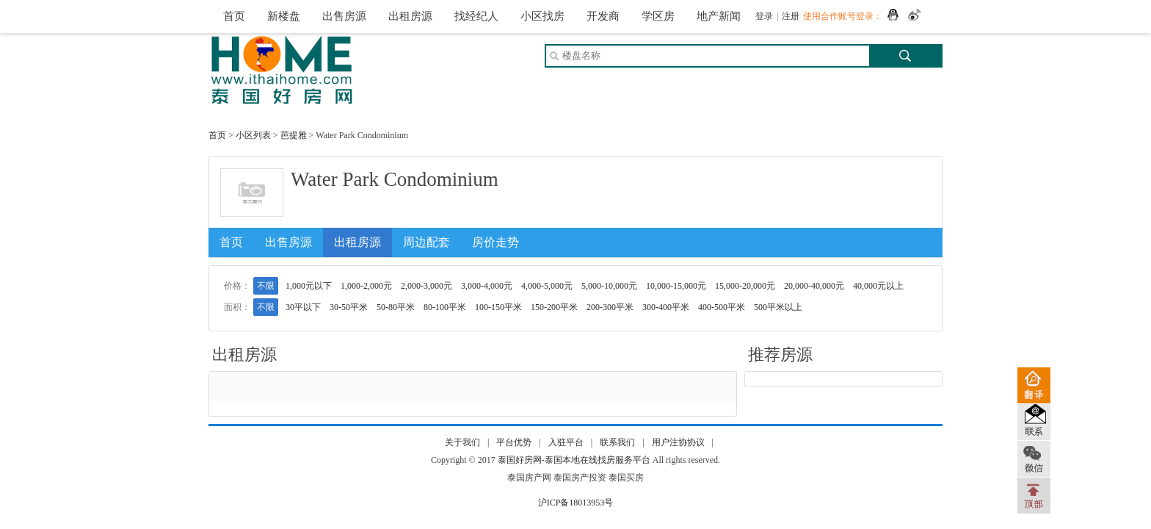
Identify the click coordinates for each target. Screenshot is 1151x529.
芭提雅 (293, 135)
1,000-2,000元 (366, 286)
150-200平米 (554, 307)
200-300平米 (610, 307)
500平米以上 (778, 307)
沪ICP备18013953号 (576, 502)
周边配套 (426, 242)
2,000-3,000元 (426, 286)
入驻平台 (566, 442)
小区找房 (542, 16)
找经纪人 (476, 16)
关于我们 (462, 442)
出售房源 (344, 16)
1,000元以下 (309, 286)
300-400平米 (665, 307)
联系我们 (617, 442)
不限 (266, 286)
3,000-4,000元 (486, 286)
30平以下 (303, 307)
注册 (790, 16)
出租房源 (410, 16)
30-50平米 (349, 307)
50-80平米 (396, 307)
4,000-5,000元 (547, 286)
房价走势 (495, 242)
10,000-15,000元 (676, 286)
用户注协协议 (678, 442)
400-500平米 (721, 307)
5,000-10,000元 (609, 286)
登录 (764, 16)
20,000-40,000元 (814, 286)
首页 (234, 16)
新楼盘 (283, 16)
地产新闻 (719, 16)
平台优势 (513, 442)
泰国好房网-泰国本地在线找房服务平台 (574, 460)
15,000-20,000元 (745, 286)
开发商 (603, 16)
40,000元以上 (878, 286)
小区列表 (253, 135)
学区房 (658, 16)
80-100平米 (445, 307)
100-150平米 (498, 307)
